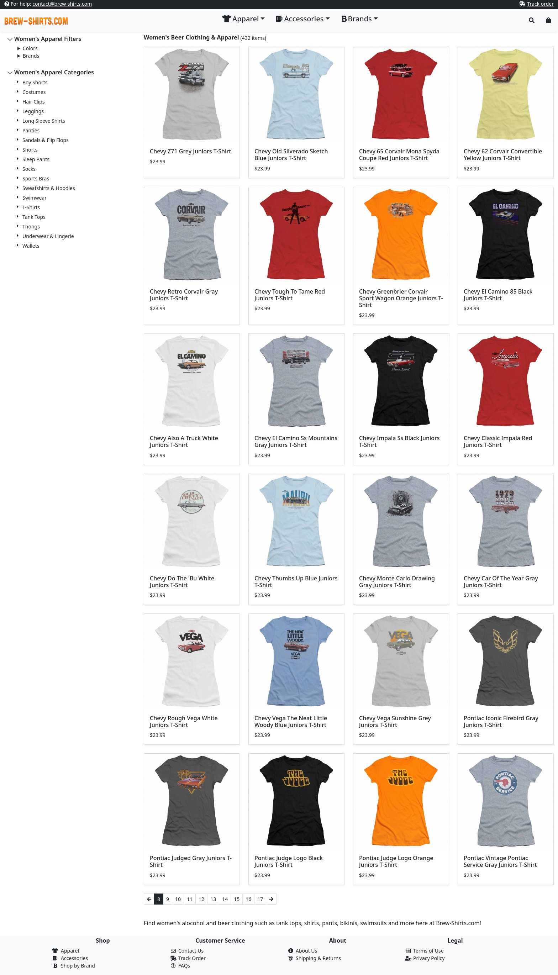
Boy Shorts (34, 82)
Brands (31, 55)
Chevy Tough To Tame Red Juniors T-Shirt (289, 295)
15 (236, 899)
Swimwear (34, 197)
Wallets (30, 245)
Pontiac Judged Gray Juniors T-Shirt (191, 861)
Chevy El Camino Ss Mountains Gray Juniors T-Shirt (295, 441)
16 (248, 899)
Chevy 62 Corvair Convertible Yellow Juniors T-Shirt (503, 154)
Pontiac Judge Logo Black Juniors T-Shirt (288, 861)
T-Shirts (31, 207)
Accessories (74, 958)
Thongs (31, 226)
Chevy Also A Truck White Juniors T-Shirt (184, 441)
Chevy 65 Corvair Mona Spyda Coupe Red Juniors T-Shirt (399, 154)
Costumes (34, 92)
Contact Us (191, 950)
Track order (540, 3)
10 (178, 899)
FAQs (184, 965)
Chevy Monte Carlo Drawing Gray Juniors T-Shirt (397, 581)
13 (213, 899)
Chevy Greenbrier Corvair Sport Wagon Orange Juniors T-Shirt (401, 298)
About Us (306, 950)
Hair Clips (33, 101)
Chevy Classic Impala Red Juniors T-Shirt (498, 441)
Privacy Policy (428, 958)
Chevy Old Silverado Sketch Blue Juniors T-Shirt (291, 154)
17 (260, 899)
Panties (31, 130)
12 (201, 899)
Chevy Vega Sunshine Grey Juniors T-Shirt (395, 721)
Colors (30, 48)
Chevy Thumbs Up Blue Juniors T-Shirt (296, 581)
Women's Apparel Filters (47, 39)
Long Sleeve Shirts (43, 120)
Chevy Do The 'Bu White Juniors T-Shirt (182, 581)
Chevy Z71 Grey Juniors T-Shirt (190, 151)
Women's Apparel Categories (54, 72)
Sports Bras (35, 178)
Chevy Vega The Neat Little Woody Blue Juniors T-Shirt (290, 721)
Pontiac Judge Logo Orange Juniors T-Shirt (396, 861)
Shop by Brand (78, 965)
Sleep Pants (35, 159)
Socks (29, 168)
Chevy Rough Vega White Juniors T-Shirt (184, 721)
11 (190, 899)
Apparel (70, 950)
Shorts (29, 149)
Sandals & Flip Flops (45, 140)
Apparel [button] (240, 18)
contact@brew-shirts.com (62, 3)
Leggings (33, 111)
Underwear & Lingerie (48, 236)
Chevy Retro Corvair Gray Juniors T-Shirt (184, 295)
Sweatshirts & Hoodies (48, 188)
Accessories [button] (299, 18)
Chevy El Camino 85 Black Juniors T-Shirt (498, 295)
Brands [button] (356, 18)
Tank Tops (34, 217)
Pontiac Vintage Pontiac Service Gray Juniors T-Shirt (500, 861)
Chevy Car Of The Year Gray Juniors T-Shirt (501, 581)
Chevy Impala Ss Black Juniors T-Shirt (399, 441)
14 (225, 899)
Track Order (192, 958)
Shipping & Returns (318, 958)
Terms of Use (428, 950)
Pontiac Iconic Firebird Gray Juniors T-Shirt (501, 721)
